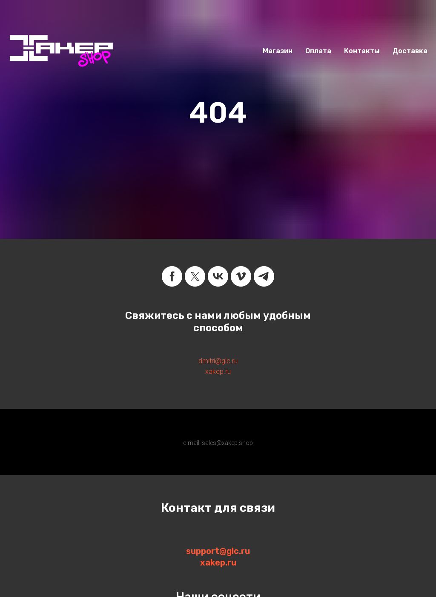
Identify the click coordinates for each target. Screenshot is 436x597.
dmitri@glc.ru (218, 361)
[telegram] (264, 276)
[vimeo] (241, 276)
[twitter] (195, 276)
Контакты (362, 51)
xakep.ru (218, 371)
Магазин (278, 51)
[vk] (218, 276)
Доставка (410, 51)
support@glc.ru (218, 551)
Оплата (318, 51)
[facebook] (172, 276)
